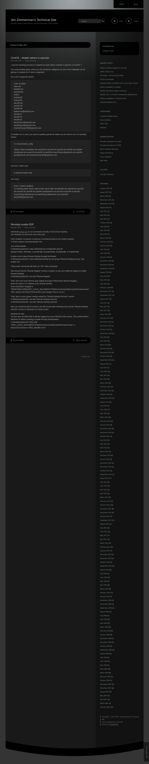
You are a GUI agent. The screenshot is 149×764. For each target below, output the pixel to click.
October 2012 (105, 471)
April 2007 (103, 699)
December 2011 (105, 509)
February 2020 (105, 242)
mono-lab (119, 722)
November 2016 (105, 326)
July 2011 (103, 528)
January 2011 (105, 551)
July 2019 (103, 249)
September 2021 (106, 203)
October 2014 (105, 394)
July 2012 (103, 482)
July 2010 (103, 573)
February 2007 (105, 707)
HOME (121, 4)
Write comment (30, 61)
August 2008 (104, 653)
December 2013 (105, 428)
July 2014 (103, 406)
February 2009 (105, 631)
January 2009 (105, 635)
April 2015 (103, 379)
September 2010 (106, 566)
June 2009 (104, 619)
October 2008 (105, 646)
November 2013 (105, 432)
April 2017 (103, 310)
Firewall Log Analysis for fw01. (111, 141)
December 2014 (105, 390)
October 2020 (105, 223)
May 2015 (103, 375)
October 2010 (105, 562)
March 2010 (104, 589)
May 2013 (103, 444)
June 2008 (104, 661)
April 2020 (103, 234)
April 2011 (103, 539)
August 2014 (104, 402)
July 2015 (103, 367)
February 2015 (105, 387)
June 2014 (104, 409)
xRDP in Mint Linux (107, 72)
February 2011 (105, 547)
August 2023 (104, 192)
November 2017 (105, 291)
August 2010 (104, 570)
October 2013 (105, 436)
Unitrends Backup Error (108, 102)
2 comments (80, 211)
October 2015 (105, 356)
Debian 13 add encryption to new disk (113, 68)
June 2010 (104, 577)
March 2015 (104, 383)
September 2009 (106, 608)
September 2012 (106, 474)
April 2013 (103, 448)
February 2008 (105, 676)
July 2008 (103, 657)
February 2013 (105, 455)
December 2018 (105, 261)
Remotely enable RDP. (22, 224)
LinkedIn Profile (108, 51)
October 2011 (105, 516)
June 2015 (104, 371)
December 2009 (105, 600)
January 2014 (105, 425)
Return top (86, 356)
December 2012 (105, 463)
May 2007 (103, 696)
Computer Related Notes (109, 116)
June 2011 (104, 532)
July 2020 (103, 226)
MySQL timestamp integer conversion (113, 91)
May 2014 (103, 413)
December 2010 (105, 554)
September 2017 (106, 295)
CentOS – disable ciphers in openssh (30, 58)
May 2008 (103, 665)
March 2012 (104, 497)
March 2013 (104, 451)
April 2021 (103, 219)
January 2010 (105, 596)
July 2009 (103, 615)
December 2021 (105, 200)
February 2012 (105, 501)
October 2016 (105, 329)
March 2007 (104, 703)
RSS (121, 21)
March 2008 (104, 673)
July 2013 (103, 440)
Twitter (135, 21)
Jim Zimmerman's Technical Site (33, 20)
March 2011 (104, 543)
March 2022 (104, 196)
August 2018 (104, 272)
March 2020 (104, 238)
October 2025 (105, 188)
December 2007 (105, 684)
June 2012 (104, 486)
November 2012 (105, 467)
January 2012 (105, 505)
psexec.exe (23, 232)
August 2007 (104, 692)
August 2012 (104, 478)
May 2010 (103, 581)
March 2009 (104, 627)
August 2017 (104, 299)
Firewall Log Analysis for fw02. (111, 145)
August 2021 (104, 207)
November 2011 (105, 512)
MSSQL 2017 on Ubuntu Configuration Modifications (118, 94)
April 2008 (103, 669)
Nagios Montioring (106, 153)
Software (103, 127)
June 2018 (104, 276)
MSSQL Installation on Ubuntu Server (113, 98)
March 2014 (104, 417)
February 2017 (105, 318)
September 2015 (106, 360)
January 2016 (105, 348)
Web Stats (104, 160)
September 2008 (106, 650)
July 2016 (103, 337)
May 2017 (103, 307)
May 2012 (103, 490)
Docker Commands (107, 79)
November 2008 (105, 642)
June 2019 (104, 253)
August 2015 (104, 364)
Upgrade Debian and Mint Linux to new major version (119, 83)
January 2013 (105, 459)
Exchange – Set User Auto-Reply (111, 75)
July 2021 (103, 211)
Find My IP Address (107, 174)
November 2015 (105, 352)
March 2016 (104, 345)
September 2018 (106, 268)
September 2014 (106, 398)
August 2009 (104, 612)
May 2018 (103, 280)
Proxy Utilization (106, 157)
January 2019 (105, 257)
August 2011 (104, 524)
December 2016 (105, 322)
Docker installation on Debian (110, 87)
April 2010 (103, 585)
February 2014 (105, 421)
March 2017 (104, 314)
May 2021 (103, 215)
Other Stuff (104, 124)
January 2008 (105, 680)
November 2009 (105, 604)
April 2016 (103, 341)
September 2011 (106, 520)
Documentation (18, 211)
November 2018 (105, 265)
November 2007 (105, 688)
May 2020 (103, 230)
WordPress (114, 724)
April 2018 (103, 284)
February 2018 (105, 287)
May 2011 (103, 535)
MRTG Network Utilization (109, 149)
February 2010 (105, 592)
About (136, 4)
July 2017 (103, 303)
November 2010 (105, 558)
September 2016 (106, 333)
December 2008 (105, 638)
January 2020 (105, 246)
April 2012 (103, 493)
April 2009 (103, 623)
